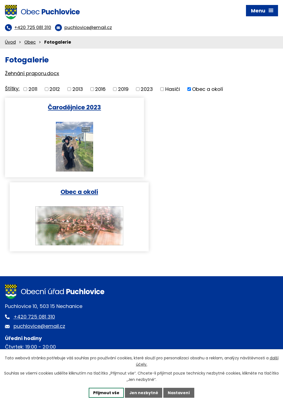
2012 (54, 89)
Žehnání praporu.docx (32, 73)
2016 (100, 89)
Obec (30, 43)
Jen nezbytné (143, 392)
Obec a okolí (207, 89)
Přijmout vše (106, 392)
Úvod (10, 43)
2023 (147, 89)
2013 (77, 89)
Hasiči (172, 89)
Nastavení (179, 392)
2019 (123, 89)
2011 (32, 89)
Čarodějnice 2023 (72, 108)
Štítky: (12, 89)
